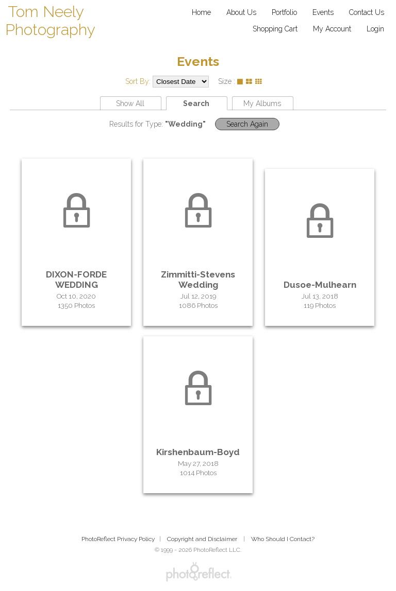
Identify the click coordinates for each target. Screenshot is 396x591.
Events (323, 12)
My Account (332, 29)
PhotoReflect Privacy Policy (118, 539)
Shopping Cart (275, 29)
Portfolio (284, 12)
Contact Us (366, 12)
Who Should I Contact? (283, 539)
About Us (241, 12)
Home (201, 12)
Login (375, 29)
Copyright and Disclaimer (203, 539)
